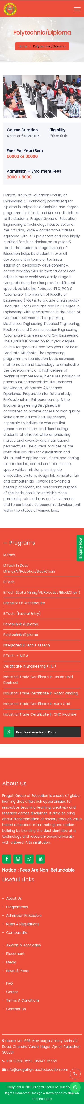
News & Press (17, 970)
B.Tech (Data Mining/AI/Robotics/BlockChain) (41, 592)
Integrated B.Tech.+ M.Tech (26, 645)
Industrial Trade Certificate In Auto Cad (36, 703)
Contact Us (16, 1009)
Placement (15, 953)
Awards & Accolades (23, 945)
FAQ (9, 983)
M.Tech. (9, 555)
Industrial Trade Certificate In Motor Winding (40, 693)
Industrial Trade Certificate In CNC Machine (39, 714)
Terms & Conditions (22, 1000)
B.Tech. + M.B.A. (16, 655)
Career (12, 991)
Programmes (17, 907)
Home (23, 46)
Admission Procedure (24, 915)
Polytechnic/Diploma (20, 624)
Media (11, 962)
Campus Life (16, 932)
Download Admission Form (29, 731)
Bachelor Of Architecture (24, 603)
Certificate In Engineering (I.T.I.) (29, 666)
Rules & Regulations (22, 924)
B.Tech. (9, 582)
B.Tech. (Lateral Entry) (22, 613)
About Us (14, 898)
